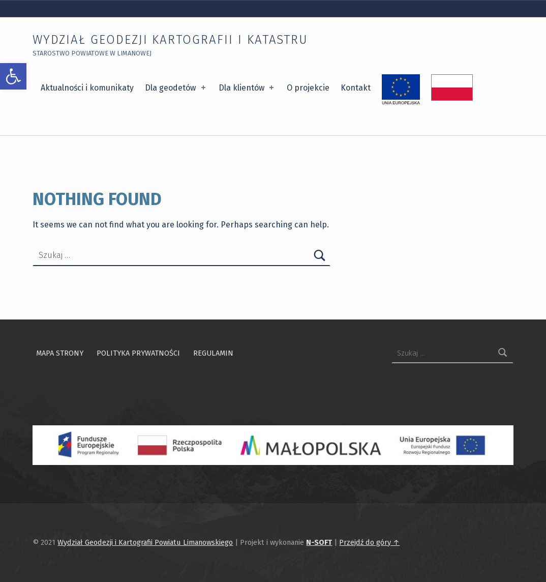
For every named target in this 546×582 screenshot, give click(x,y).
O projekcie (308, 88)
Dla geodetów (176, 88)
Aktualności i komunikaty (87, 88)
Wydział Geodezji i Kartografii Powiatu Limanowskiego (145, 542)
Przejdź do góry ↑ (369, 542)
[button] (13, 76)
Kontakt (356, 88)
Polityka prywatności (138, 353)
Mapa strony (59, 353)
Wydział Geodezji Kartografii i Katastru (170, 40)
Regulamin (213, 353)
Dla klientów (247, 88)
